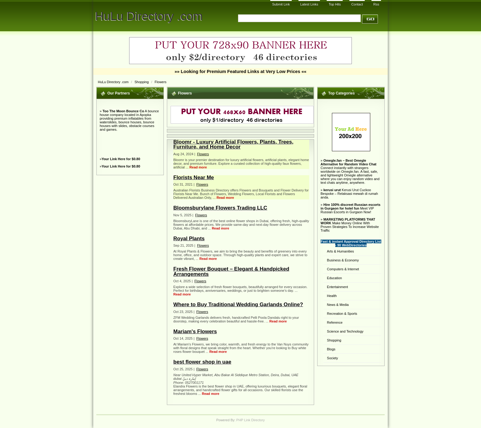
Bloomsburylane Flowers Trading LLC (220, 208)
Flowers (161, 82)
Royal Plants (189, 238)
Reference (335, 322)
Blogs (331, 349)
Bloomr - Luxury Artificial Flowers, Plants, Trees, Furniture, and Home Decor (233, 144)
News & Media (338, 305)
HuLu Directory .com (149, 16)
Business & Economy (343, 260)
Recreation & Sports (342, 313)
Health (332, 296)
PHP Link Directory (250, 420)
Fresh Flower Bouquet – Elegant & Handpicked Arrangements (231, 271)
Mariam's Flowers (195, 331)
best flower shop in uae (202, 362)
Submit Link (281, 4)
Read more (198, 167)
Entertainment (337, 287)
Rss (376, 4)
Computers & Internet (343, 269)
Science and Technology (345, 331)
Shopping (142, 82)
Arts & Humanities (340, 251)
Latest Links (309, 4)
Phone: (179, 382)
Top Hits (335, 4)
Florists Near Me (193, 177)
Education (334, 278)
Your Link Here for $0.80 (121, 159)
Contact (357, 4)
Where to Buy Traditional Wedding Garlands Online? (238, 304)
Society (332, 358)
